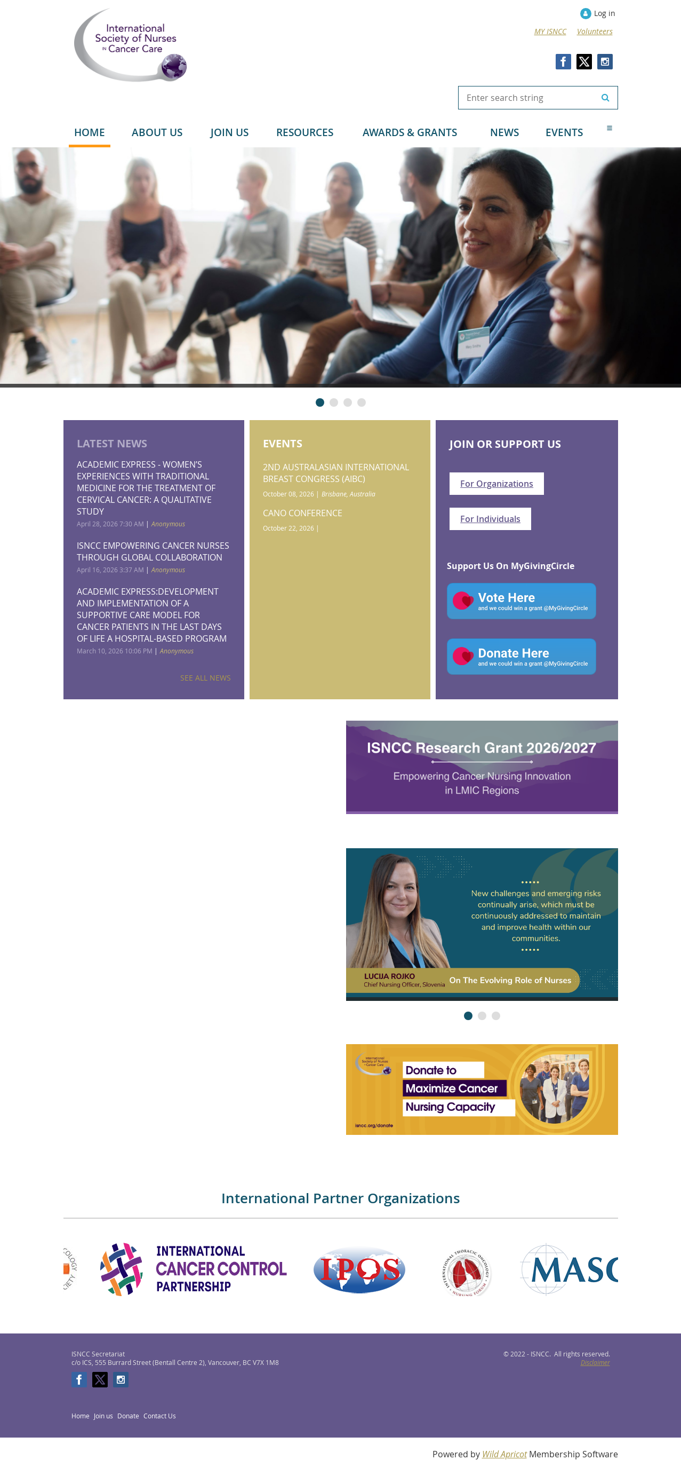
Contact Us (159, 1415)
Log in (604, 13)
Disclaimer (595, 1362)
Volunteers (595, 31)
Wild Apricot (504, 1454)
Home (80, 1415)
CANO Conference (302, 513)
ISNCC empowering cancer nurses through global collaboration (153, 551)
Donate (128, 1415)
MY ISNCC (550, 31)
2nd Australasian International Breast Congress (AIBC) (336, 473)
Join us (103, 1415)
